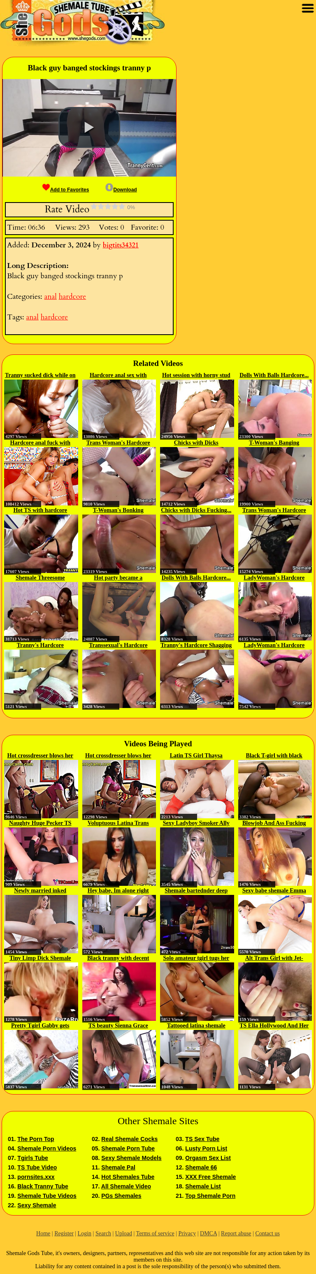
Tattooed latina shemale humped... (196, 1026)
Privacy (187, 1233)
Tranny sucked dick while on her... (40, 376)
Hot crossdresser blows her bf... (40, 756)
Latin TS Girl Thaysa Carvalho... (196, 756)
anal (50, 296)
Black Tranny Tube (42, 1186)
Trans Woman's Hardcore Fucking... (274, 511)
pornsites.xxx (35, 1177)
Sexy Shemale (36, 1205)
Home (43, 1233)
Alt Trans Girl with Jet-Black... (274, 958)
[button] (89, 127)
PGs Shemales (121, 1195)
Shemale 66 (201, 1167)
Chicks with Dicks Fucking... (196, 510)
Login (84, 1233)
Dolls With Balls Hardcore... (274, 375)
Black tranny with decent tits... (118, 958)
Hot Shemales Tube (127, 1177)
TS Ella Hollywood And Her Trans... (274, 1026)
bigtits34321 (121, 245)
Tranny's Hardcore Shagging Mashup (196, 646)
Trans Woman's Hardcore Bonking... (118, 443)
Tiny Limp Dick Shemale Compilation (40, 958)
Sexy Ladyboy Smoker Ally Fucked (196, 823)
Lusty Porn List (206, 1148)
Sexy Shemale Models (131, 1158)
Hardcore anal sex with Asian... (118, 376)
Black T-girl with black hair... (274, 756)
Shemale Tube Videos (46, 1195)
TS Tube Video (37, 1167)
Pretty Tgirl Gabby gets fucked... (40, 1026)
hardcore (72, 296)
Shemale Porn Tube (128, 1148)
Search (103, 1233)
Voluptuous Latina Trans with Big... (118, 823)
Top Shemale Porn (210, 1195)
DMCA (208, 1233)
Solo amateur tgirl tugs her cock (196, 958)
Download (121, 190)
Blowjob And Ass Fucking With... (274, 823)
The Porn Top (35, 1139)
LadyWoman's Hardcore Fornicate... (274, 578)
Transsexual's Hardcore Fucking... (118, 646)
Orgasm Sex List (208, 1158)
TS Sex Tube (202, 1139)
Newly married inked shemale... (40, 891)
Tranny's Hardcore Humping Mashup (40, 646)
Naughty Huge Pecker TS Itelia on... (40, 823)
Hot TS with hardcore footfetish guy (40, 511)
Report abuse (236, 1233)
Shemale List (203, 1186)
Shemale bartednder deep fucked (196, 891)
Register (64, 1233)
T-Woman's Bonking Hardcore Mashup (118, 511)
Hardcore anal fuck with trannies (40, 443)
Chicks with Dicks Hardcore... (196, 443)
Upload (123, 1233)
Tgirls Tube (32, 1158)
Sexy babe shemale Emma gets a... (274, 891)
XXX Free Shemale (210, 1177)
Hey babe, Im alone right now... (118, 891)
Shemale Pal (118, 1167)
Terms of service (155, 1233)
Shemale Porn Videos (46, 1148)
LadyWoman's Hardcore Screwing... (274, 646)
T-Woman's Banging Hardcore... (274, 443)
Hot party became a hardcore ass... (118, 578)
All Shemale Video (126, 1186)
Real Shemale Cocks (129, 1139)
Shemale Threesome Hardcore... (40, 578)
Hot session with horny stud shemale (196, 376)
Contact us (267, 1233)
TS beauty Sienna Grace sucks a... (118, 1026)
